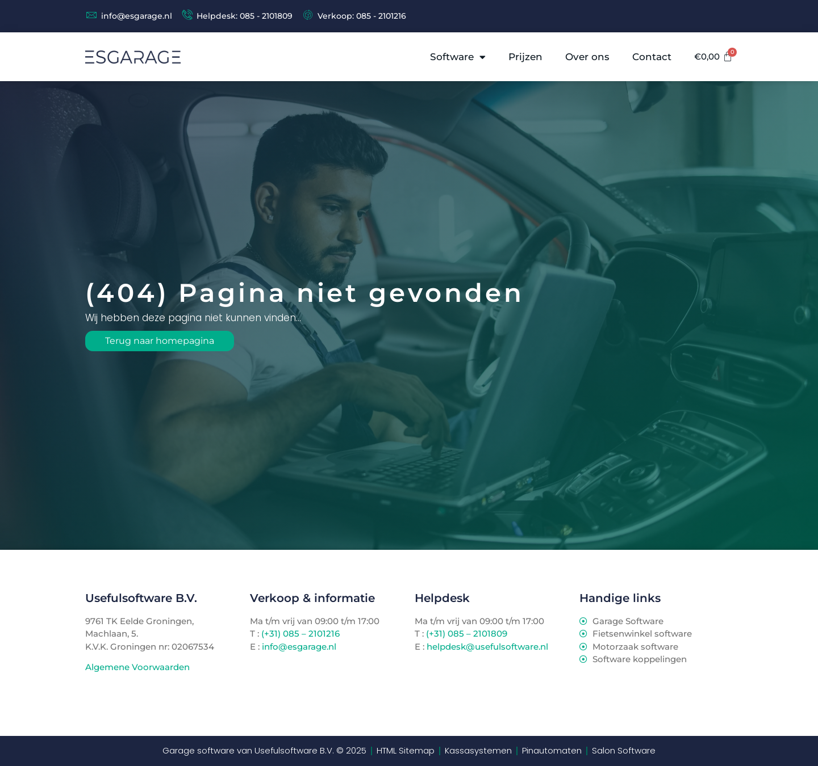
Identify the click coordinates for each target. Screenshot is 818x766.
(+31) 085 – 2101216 (299, 633)
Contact (652, 56)
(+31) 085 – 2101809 (466, 633)
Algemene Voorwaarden (137, 667)
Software (458, 57)
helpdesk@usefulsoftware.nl (487, 646)
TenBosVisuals (116, 689)
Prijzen (526, 56)
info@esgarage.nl (299, 646)
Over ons (588, 56)
